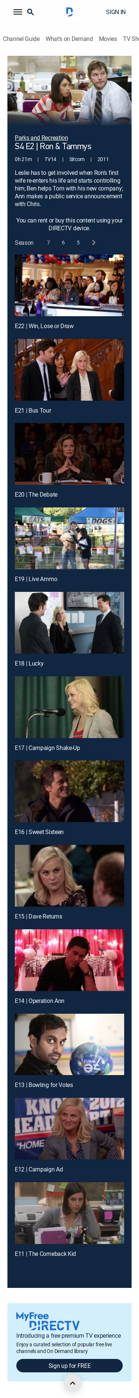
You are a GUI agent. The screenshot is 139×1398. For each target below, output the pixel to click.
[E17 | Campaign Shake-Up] (69, 707)
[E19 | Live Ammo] (69, 538)
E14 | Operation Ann (39, 1001)
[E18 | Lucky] (69, 623)
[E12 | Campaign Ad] (69, 1129)
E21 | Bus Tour (33, 410)
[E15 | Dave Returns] (69, 876)
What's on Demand (69, 39)
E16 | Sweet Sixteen (39, 832)
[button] (17, 11)
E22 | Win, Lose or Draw (44, 326)
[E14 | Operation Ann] (69, 960)
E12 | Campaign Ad (39, 1169)
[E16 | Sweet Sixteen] (69, 791)
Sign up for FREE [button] (70, 1366)
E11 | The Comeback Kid (45, 1254)
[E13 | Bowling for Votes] (69, 1044)
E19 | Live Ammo (36, 579)
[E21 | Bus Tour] (69, 370)
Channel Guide (21, 39)
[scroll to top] (73, 1383)
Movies (108, 39)
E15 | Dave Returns (38, 916)
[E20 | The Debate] (69, 454)
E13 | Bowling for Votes (44, 1085)
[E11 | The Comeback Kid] (69, 1213)
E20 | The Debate (36, 494)
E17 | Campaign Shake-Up (47, 748)
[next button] (93, 243)
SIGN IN (116, 12)
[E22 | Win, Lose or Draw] (69, 285)
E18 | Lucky (29, 663)
